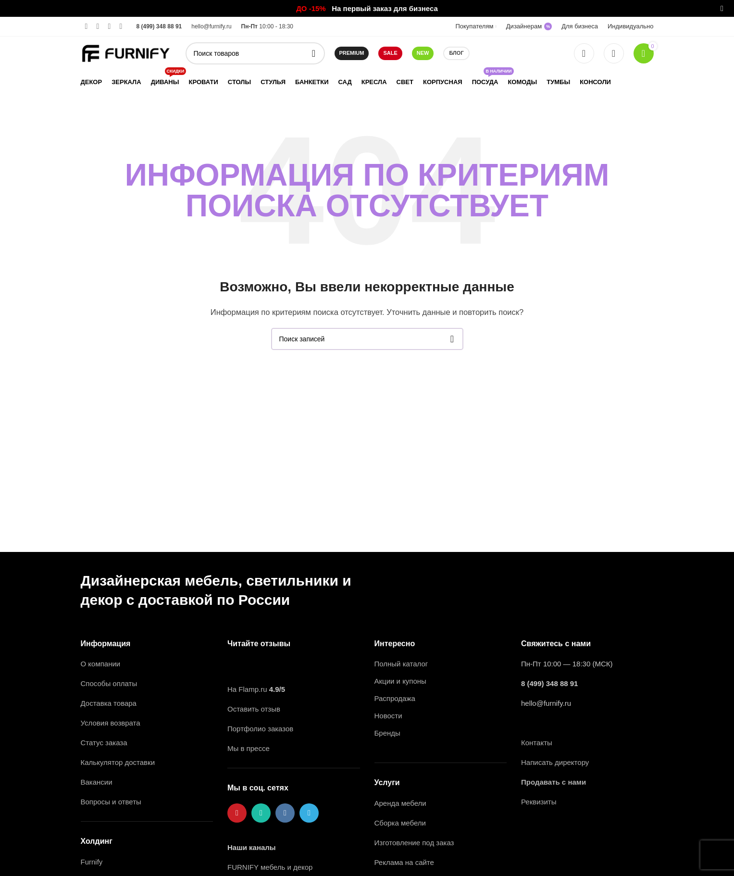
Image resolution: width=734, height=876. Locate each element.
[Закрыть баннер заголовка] (722, 8)
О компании (101, 664)
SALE (390, 53)
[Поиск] (255, 53)
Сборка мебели (400, 823)
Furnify (92, 862)
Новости (388, 716)
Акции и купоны (400, 681)
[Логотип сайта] (126, 53)
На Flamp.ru (247, 689)
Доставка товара (109, 703)
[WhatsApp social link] (98, 26)
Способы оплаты (109, 683)
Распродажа (394, 698)
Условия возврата (110, 723)
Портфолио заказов (260, 729)
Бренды (387, 733)
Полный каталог (401, 664)
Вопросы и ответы (111, 802)
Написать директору (555, 762)
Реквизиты (539, 802)
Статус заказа (104, 742)
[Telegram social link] (121, 26)
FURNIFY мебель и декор (269, 867)
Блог (456, 53)
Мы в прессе (248, 748)
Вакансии (97, 782)
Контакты (536, 742)
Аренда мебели (400, 803)
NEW (423, 53)
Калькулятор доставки (118, 762)
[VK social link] (109, 26)
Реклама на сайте (404, 862)
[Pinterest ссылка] (86, 26)
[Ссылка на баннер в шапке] (352, 8)
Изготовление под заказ (414, 842)
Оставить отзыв (253, 709)
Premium (351, 53)
